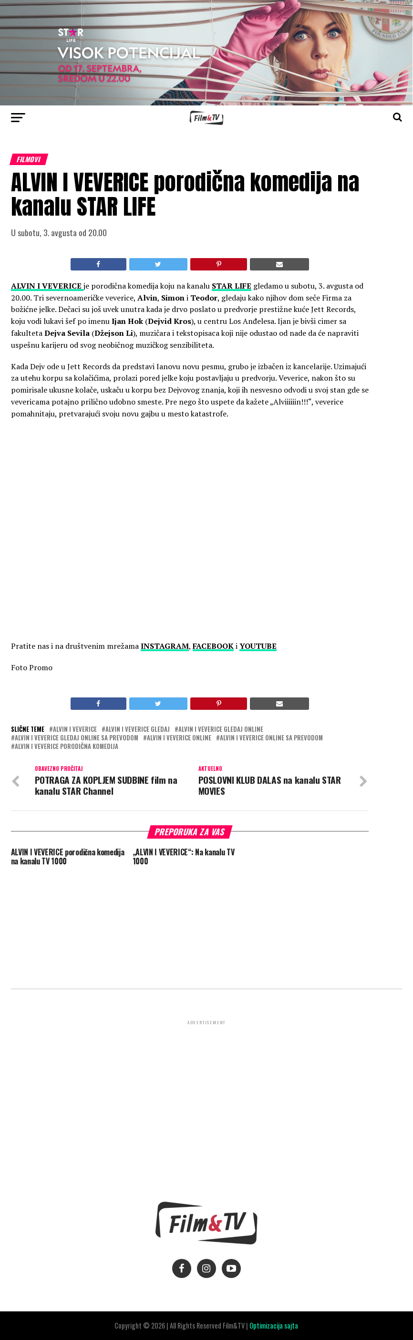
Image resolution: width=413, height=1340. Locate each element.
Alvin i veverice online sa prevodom (271, 738)
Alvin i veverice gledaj (137, 730)
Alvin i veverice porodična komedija (66, 747)
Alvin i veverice (75, 730)
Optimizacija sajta (273, 1325)
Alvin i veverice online (179, 738)
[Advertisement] (207, 1093)
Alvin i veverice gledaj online (220, 730)
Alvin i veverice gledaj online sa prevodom (76, 738)
